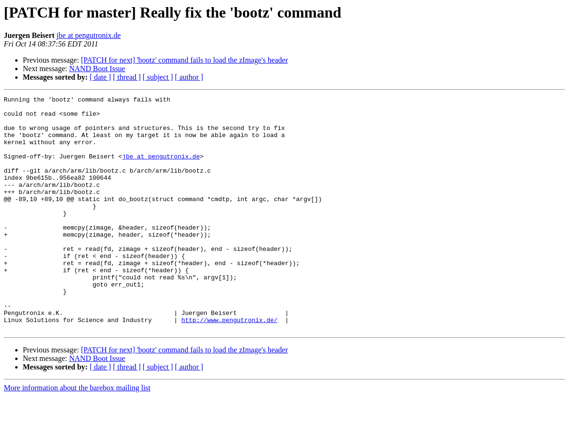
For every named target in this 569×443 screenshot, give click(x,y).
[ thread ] (127, 77)
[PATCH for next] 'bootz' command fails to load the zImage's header (184, 60)
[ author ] (189, 77)
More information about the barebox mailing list (77, 435)
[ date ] (100, 77)
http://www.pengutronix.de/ (229, 365)
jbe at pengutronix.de (88, 35)
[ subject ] (158, 77)
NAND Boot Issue (97, 69)
